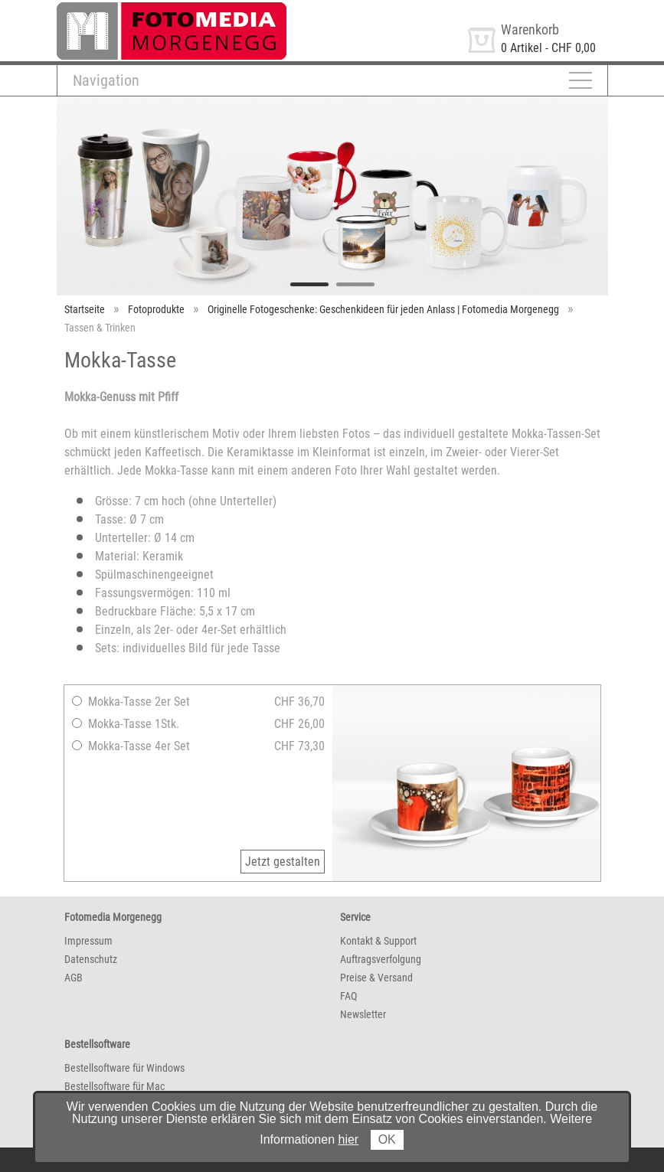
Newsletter (363, 1014)
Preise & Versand (376, 977)
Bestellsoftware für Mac (114, 1086)
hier (349, 1139)
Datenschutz (90, 959)
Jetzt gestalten (282, 861)
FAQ (348, 996)
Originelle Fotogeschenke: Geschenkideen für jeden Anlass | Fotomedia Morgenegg (383, 309)
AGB (73, 977)
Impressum (88, 941)
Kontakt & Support (378, 941)
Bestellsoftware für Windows (124, 1068)
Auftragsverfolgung (380, 959)
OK (387, 1139)
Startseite (84, 309)
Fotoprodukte (156, 309)
